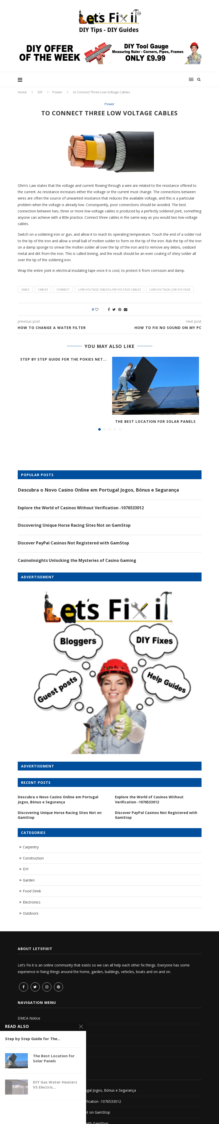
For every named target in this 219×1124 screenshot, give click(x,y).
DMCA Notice (29, 1018)
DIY (40, 92)
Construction (33, 858)
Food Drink (32, 891)
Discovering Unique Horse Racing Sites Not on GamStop (74, 525)
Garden (29, 880)
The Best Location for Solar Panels (155, 421)
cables (43, 289)
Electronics (32, 902)
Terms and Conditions (36, 1029)
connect (63, 289)
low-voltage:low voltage (169, 289)
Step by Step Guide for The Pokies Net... (63, 359)
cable (25, 289)
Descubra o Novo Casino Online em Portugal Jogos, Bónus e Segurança (98, 490)
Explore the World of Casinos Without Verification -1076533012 (81, 508)
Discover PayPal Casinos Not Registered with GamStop (73, 543)
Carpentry (31, 847)
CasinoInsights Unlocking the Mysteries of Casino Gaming (77, 560)
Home (22, 92)
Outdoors (30, 913)
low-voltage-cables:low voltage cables (109, 289)
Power (57, 92)
